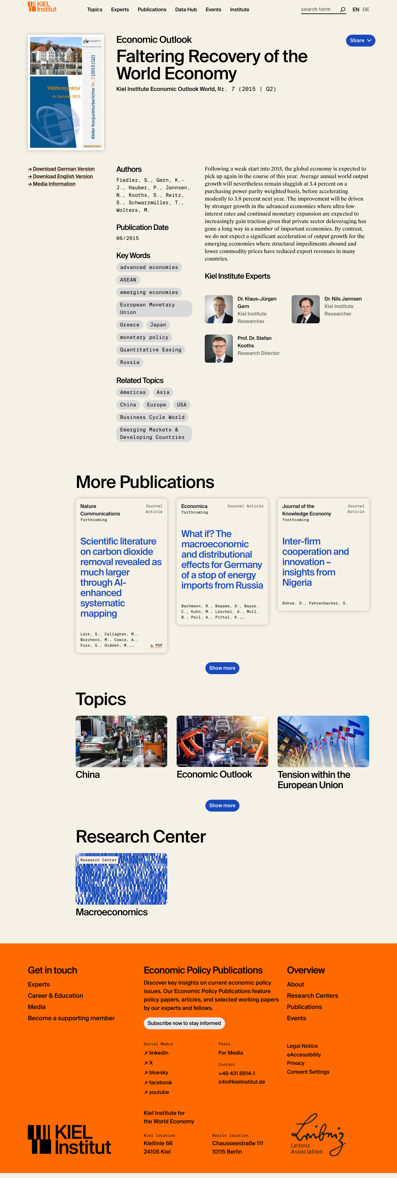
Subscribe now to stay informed (184, 1029)
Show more (222, 673)
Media (39, 1012)
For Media (232, 1058)
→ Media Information (52, 189)
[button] (95, 16)
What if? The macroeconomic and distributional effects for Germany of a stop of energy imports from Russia (222, 565)
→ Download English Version (60, 181)
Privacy (296, 1068)
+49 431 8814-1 (238, 1078)
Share (357, 45)
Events (298, 1023)
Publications (308, 1012)
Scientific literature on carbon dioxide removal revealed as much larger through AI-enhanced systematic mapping (120, 583)
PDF (156, 650)
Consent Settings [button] (309, 1077)
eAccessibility (305, 1060)
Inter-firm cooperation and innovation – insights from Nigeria (315, 567)
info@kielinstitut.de (243, 1087)
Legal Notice (303, 1051)
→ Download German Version (61, 174)
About (297, 990)
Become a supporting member (81, 1023)
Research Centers (318, 1001)
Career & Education (62, 1001)
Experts (41, 990)
